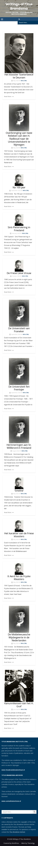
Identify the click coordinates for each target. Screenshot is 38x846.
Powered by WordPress (11, 843)
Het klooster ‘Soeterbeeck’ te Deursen (19, 76)
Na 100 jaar (19, 187)
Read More (7, 96)
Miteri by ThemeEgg (27, 843)
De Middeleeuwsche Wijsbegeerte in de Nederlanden (19, 637)
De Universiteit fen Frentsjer (19, 388)
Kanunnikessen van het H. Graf (19, 705)
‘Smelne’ (19, 490)
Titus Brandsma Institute (17, 832)
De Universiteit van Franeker (19, 330)
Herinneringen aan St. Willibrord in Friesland (19, 446)
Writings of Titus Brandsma (19, 6)
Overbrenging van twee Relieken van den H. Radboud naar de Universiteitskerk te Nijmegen (19, 138)
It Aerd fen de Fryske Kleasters (19, 577)
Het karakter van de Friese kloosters (19, 535)
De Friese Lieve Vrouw (19, 273)
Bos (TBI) (24, 81)
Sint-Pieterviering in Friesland (19, 229)
